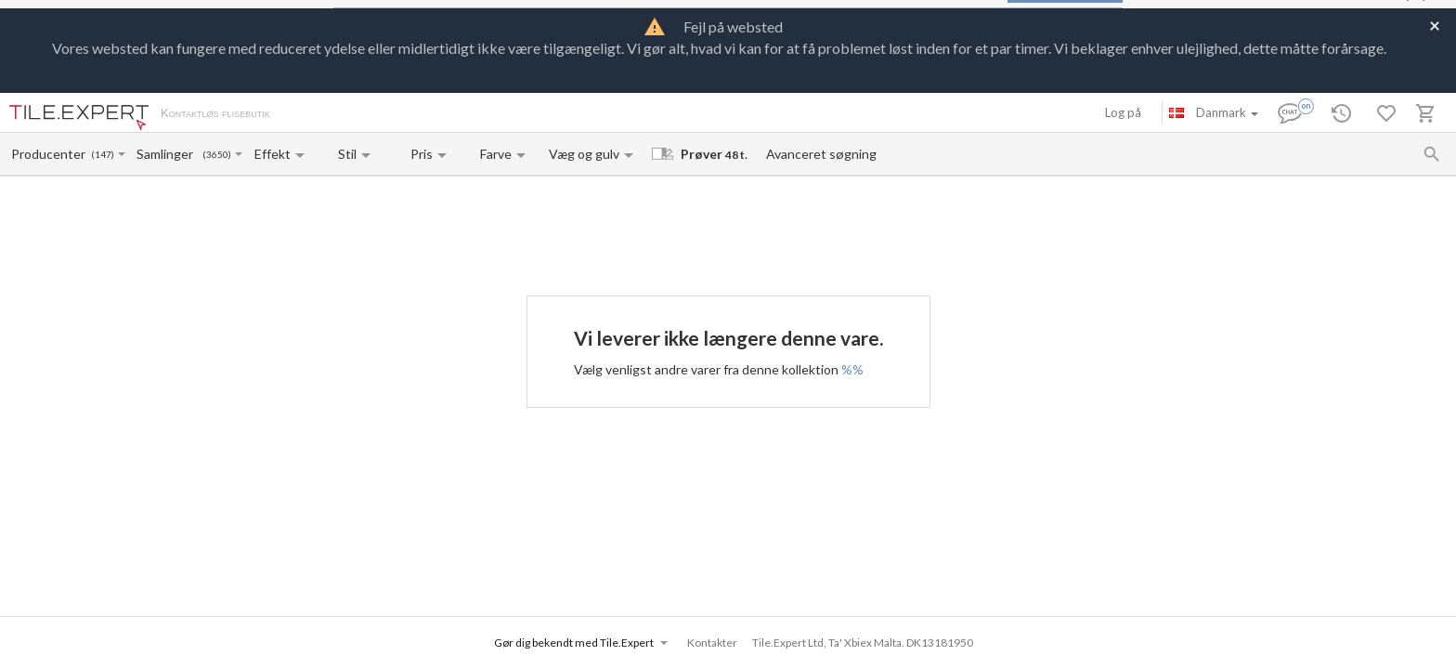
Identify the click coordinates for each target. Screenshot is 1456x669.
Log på (1123, 112)
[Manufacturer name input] (49, 154)
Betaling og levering (387, 114)
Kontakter (476, 114)
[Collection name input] (168, 154)
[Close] (1434, 24)
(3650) (216, 155)
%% (852, 369)
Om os (307, 114)
